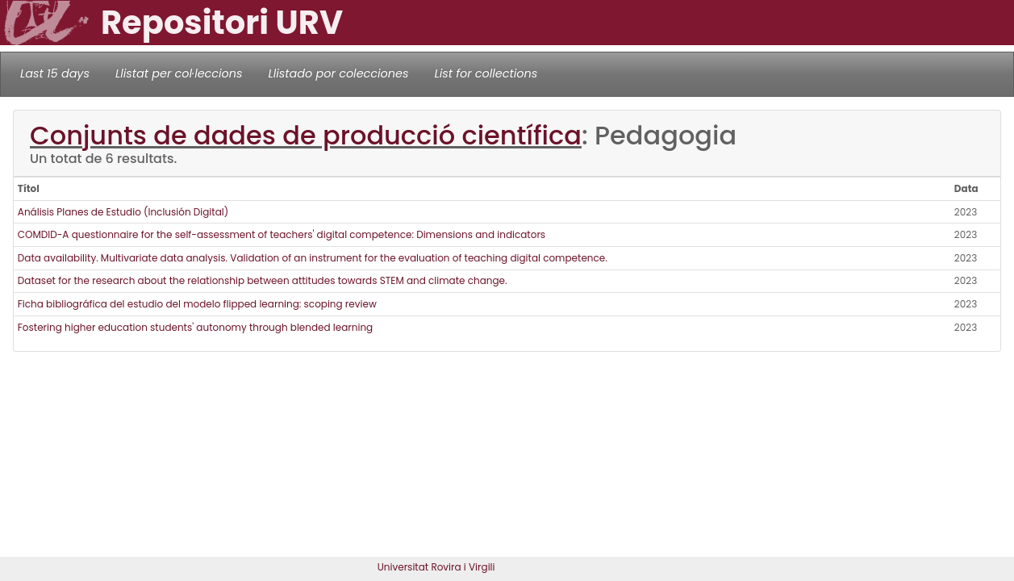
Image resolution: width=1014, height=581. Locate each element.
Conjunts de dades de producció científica (306, 135)
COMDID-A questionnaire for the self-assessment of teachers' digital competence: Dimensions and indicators (281, 234)
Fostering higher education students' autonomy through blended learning (195, 327)
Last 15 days (55, 73)
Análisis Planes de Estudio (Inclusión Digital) (123, 212)
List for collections (485, 73)
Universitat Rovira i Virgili (436, 567)
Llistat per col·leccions (179, 73)
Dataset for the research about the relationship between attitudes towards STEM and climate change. (262, 280)
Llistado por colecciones (339, 73)
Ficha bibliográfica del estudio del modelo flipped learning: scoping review (197, 304)
